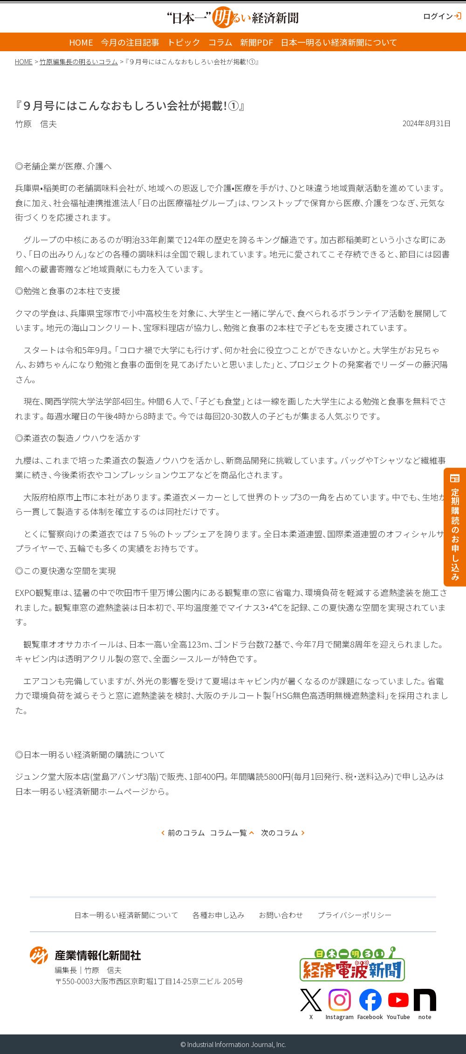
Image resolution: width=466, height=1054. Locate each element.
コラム (220, 42)
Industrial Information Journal (230, 1044)
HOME (81, 42)
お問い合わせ (281, 914)
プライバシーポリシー (354, 914)
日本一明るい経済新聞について (339, 42)
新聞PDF (256, 42)
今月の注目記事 (130, 42)
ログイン (438, 15)
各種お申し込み (218, 914)
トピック (183, 42)
